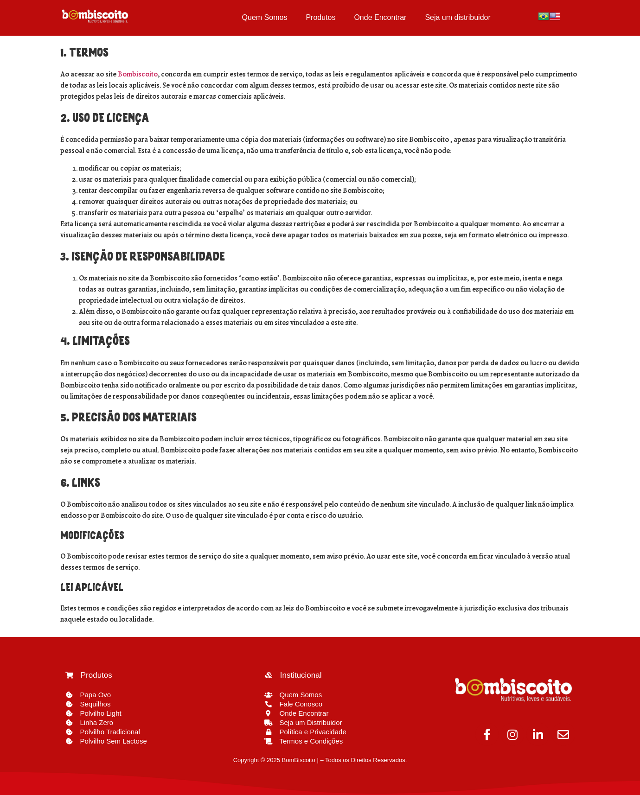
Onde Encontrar (380, 17)
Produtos (320, 17)
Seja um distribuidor (457, 17)
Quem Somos (265, 17)
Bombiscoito (138, 74)
